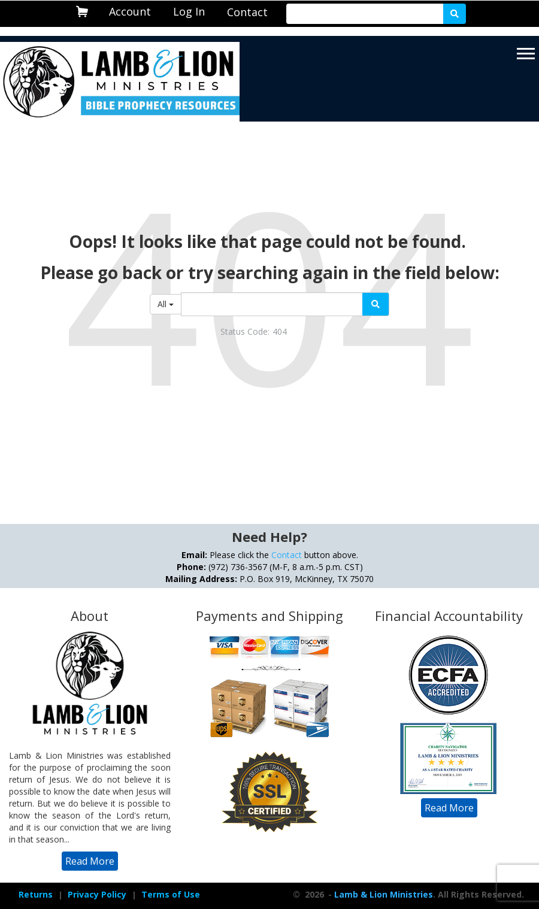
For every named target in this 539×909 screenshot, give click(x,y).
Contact (247, 12)
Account (130, 11)
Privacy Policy (97, 894)
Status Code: (245, 331)
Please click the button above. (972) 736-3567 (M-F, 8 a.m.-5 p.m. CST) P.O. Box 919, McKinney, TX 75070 (269, 566)
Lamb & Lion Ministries (383, 894)
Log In (189, 11)
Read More (89, 861)
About (89, 616)
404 (279, 331)
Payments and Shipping (269, 616)
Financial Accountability (449, 616)
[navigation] (130, 11)
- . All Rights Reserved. (425, 894)
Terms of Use (170, 894)
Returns (36, 894)
